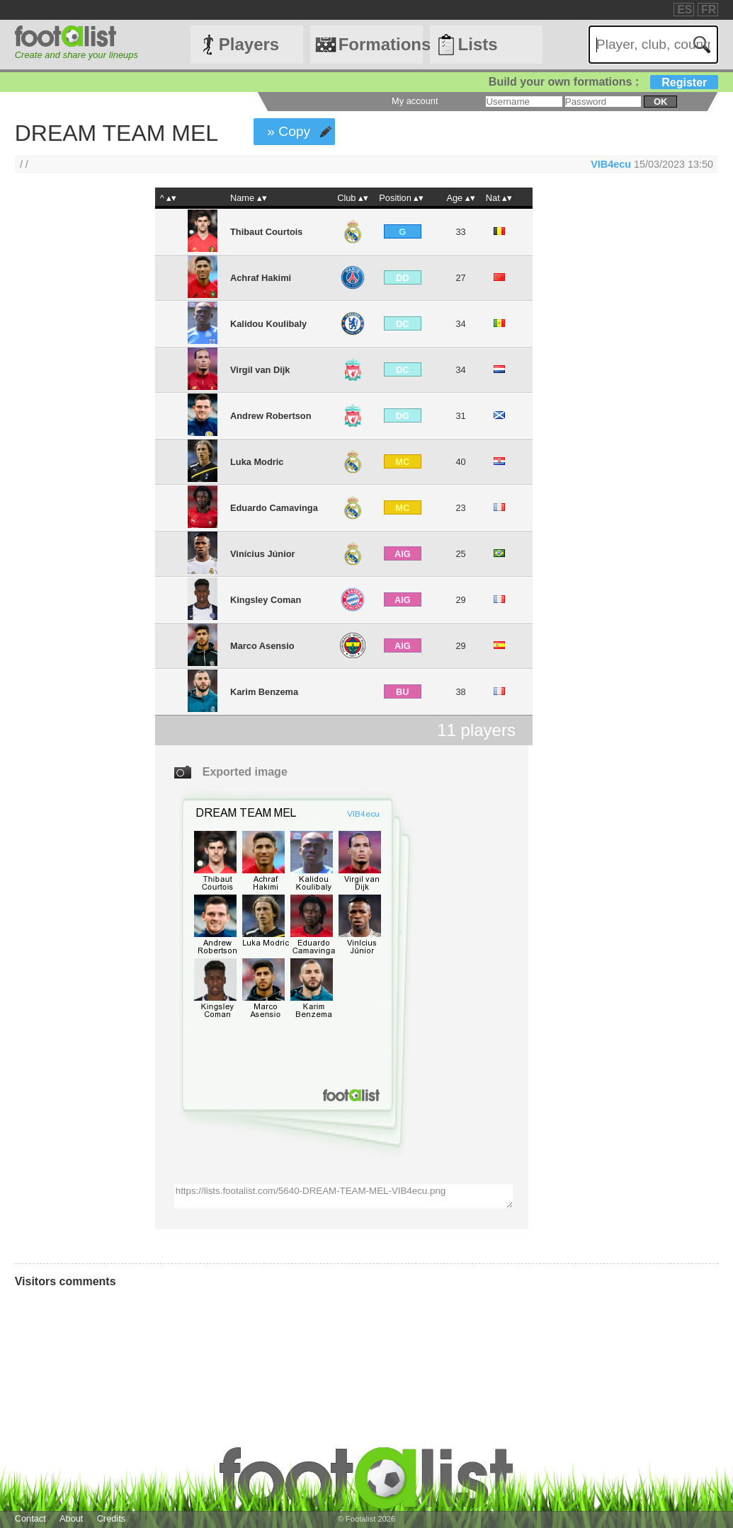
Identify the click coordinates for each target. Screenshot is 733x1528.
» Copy (288, 131)
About (71, 1518)
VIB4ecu (611, 164)
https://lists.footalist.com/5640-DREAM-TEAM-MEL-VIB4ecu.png (343, 1196)
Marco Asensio (262, 646)
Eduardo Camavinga (274, 507)
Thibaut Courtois (266, 231)
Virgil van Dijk (260, 369)
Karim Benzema (264, 692)
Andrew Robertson (270, 415)
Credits (111, 1518)
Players (249, 44)
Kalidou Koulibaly (268, 323)
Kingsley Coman (265, 599)
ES (684, 10)
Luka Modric (256, 461)
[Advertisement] (71, 422)
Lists (478, 44)
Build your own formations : (603, 82)
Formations (381, 44)
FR (708, 10)
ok (660, 101)
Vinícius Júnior (262, 553)
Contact (30, 1518)
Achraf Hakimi (260, 277)
